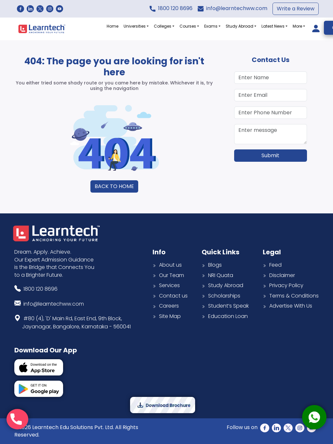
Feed (272, 265)
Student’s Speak (225, 306)
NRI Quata (217, 275)
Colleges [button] (162, 26)
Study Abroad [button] (239, 26)
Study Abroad (222, 285)
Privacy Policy (283, 285)
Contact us (170, 295)
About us (167, 265)
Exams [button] (211, 26)
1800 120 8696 (175, 8)
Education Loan (225, 316)
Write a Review (295, 8)
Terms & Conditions (291, 295)
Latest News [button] (273, 26)
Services (166, 285)
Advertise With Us (287, 306)
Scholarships (221, 295)
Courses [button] (188, 26)
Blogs (212, 265)
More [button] (297, 26)
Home (112, 26)
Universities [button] (135, 26)
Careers (166, 306)
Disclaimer (279, 275)
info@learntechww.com (236, 8)
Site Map (167, 316)
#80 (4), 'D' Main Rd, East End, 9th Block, (76, 321)
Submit (270, 155)
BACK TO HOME (114, 186)
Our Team (168, 275)
